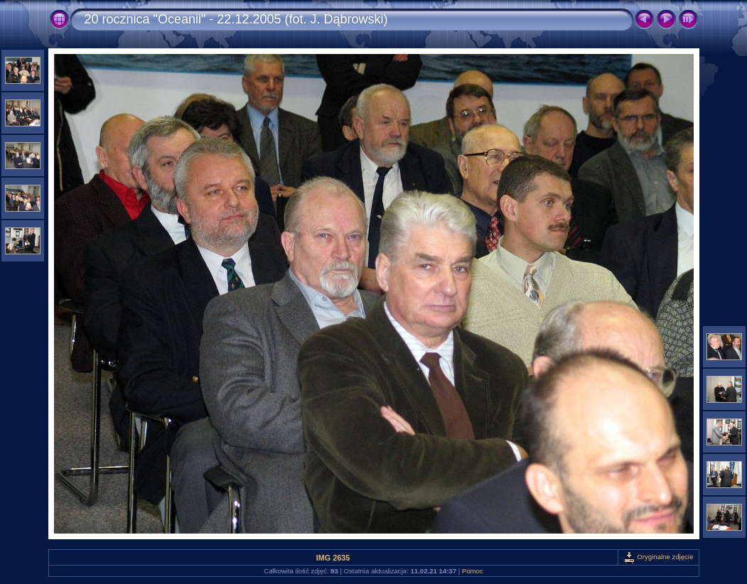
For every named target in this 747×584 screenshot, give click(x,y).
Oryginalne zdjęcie (658, 557)
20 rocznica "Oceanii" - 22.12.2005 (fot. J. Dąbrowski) (236, 19)
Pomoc (472, 571)
